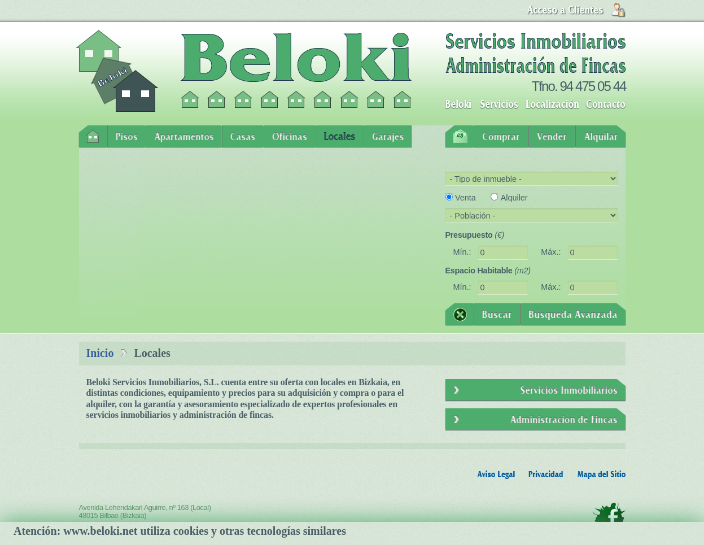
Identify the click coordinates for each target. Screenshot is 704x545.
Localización (552, 104)
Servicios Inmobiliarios (535, 390)
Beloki (458, 104)
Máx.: (551, 251)
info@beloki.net (169, 529)
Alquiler (514, 197)
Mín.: (462, 251)
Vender (551, 136)
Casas (243, 136)
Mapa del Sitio (601, 474)
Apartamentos (184, 136)
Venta (465, 197)
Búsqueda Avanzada (573, 314)
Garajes (388, 136)
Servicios (499, 104)
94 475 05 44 (592, 86)
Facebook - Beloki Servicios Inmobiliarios (609, 517)
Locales (340, 136)
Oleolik (611, 539)
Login (576, 10)
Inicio (92, 136)
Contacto (605, 104)
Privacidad (545, 474)
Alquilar (600, 136)
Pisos (126, 136)
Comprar (501, 136)
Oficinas (290, 136)
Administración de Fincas (535, 419)
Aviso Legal (496, 474)
